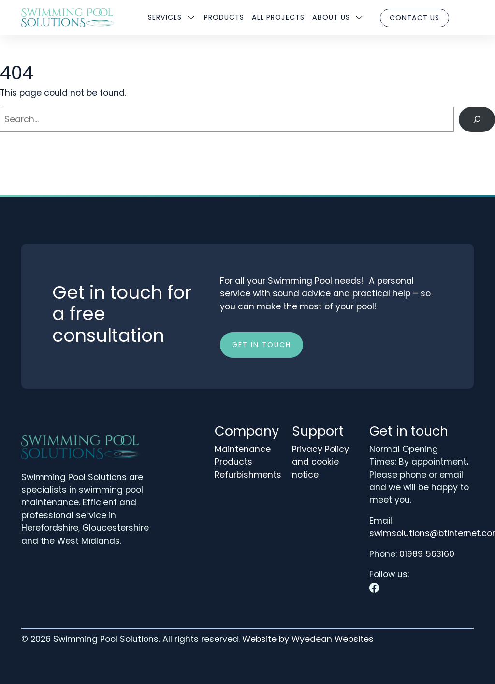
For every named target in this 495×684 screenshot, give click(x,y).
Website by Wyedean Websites (308, 639)
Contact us (414, 18)
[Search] (477, 119)
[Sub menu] (191, 18)
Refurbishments (248, 474)
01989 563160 (426, 554)
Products (224, 17)
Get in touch (261, 344)
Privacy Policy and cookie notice (320, 461)
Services (165, 17)
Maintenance (243, 449)
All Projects (278, 17)
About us (331, 17)
